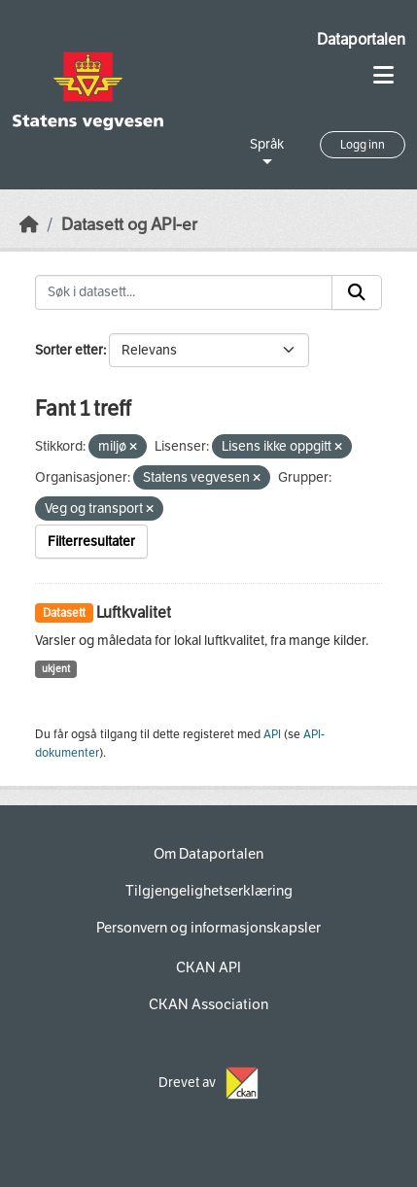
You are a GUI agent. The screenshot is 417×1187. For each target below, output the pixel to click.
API (272, 734)
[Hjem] (29, 225)
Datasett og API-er (129, 225)
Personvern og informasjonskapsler (208, 927)
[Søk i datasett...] (183, 292)
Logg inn (362, 145)
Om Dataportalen (208, 854)
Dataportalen (361, 39)
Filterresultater (91, 541)
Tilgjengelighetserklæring (209, 890)
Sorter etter (69, 350)
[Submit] (356, 292)
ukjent (56, 668)
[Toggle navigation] (383, 75)
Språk (267, 144)
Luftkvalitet (133, 612)
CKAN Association (208, 1004)
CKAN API (208, 967)
